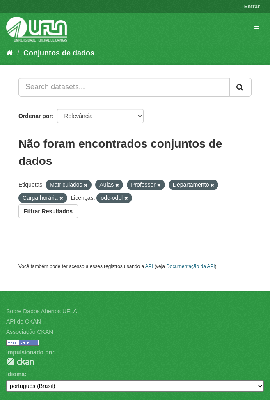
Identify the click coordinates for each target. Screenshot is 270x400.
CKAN (20, 361)
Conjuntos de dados (58, 53)
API (149, 266)
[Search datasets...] (124, 87)
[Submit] (240, 87)
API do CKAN (23, 321)
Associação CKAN (29, 331)
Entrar (252, 6)
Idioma (15, 374)
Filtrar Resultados (48, 211)
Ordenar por (35, 116)
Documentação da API (190, 266)
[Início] (9, 53)
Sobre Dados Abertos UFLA (41, 311)
